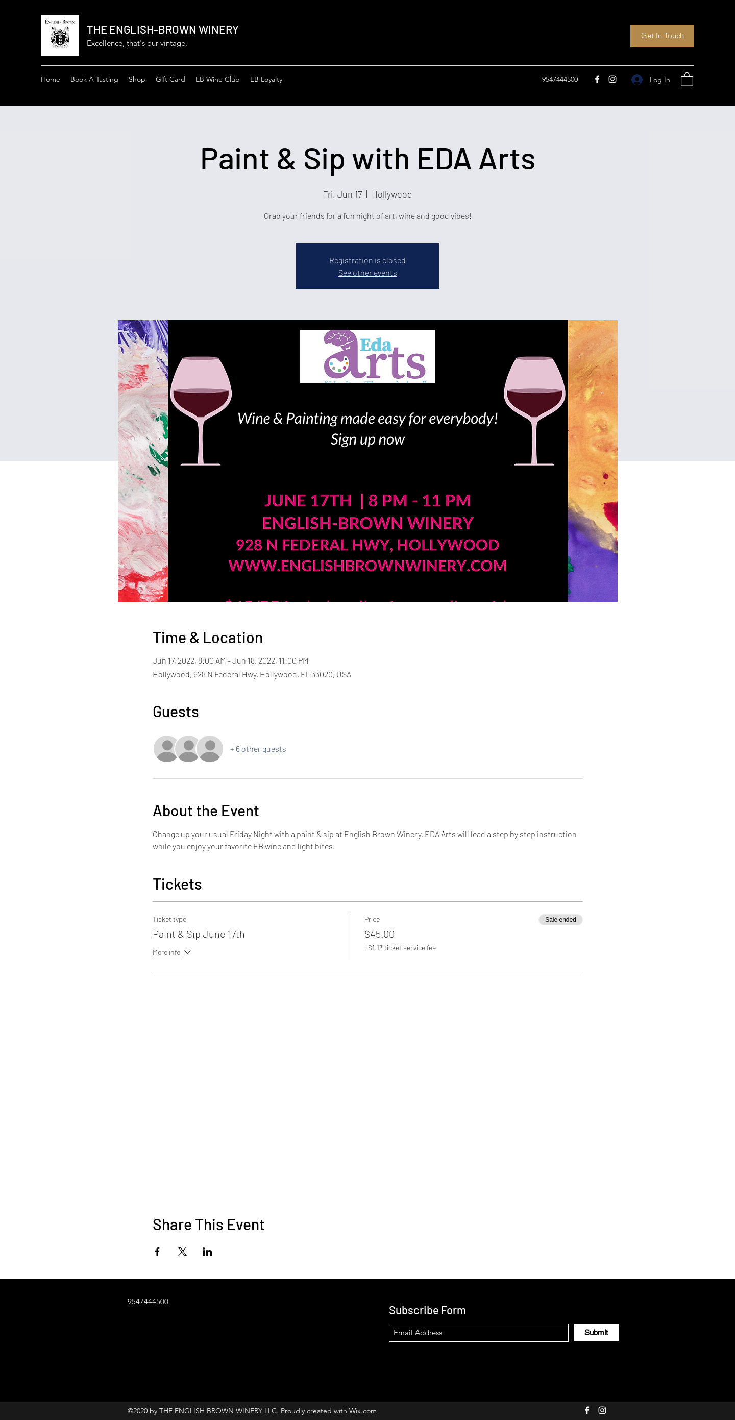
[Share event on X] (182, 1251)
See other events (367, 272)
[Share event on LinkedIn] (207, 1251)
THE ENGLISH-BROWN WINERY (163, 29)
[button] (687, 78)
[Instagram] (612, 79)
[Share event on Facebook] (157, 1251)
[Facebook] (597, 79)
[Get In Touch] (662, 36)
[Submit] (596, 1332)
